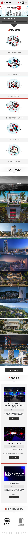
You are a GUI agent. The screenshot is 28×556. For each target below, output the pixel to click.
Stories (14, 378)
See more (14, 418)
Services (14, 30)
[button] (1, 532)
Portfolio (14, 169)
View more (14, 21)
